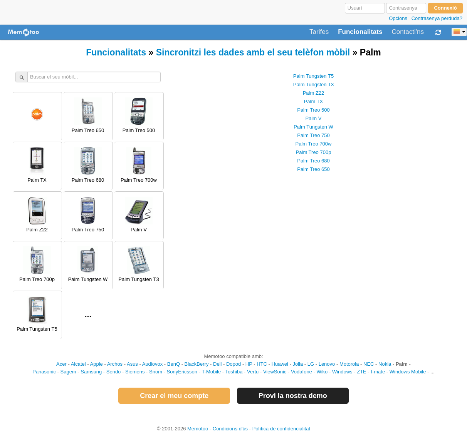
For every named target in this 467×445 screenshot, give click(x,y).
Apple (96, 364)
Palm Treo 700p (313, 152)
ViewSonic (274, 372)
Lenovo (327, 364)
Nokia (384, 364)
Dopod (233, 364)
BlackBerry (197, 364)
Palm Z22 (313, 93)
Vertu (253, 372)
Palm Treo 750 (313, 135)
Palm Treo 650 (313, 169)
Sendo (113, 372)
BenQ (173, 364)
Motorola (349, 364)
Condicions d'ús (230, 429)
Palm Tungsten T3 (313, 84)
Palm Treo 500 (313, 110)
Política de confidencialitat (281, 429)
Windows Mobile (408, 372)
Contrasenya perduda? (437, 18)
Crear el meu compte (174, 396)
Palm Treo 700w (314, 144)
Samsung (91, 372)
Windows (342, 372)
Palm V (314, 118)
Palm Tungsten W (313, 127)
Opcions (398, 18)
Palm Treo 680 (313, 161)
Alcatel (78, 364)
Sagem (68, 372)
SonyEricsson (182, 372)
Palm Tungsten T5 (313, 76)
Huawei (280, 364)
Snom (155, 372)
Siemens (135, 372)
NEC (368, 364)
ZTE (361, 372)
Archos (115, 364)
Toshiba (234, 372)
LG (310, 364)
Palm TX (313, 101)
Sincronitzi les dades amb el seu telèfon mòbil (253, 52)
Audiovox (152, 364)
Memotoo (197, 429)
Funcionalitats (360, 31)
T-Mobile (211, 372)
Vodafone (301, 372)
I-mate (378, 372)
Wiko (322, 372)
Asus (132, 364)
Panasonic (44, 372)
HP (248, 364)
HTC (262, 364)
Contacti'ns (407, 31)
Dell (217, 364)
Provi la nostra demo (293, 396)
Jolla (297, 364)
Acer (61, 364)
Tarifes (319, 31)
